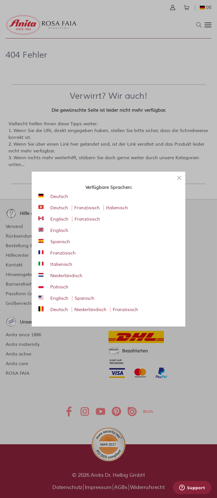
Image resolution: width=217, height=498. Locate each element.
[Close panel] (179, 178)
